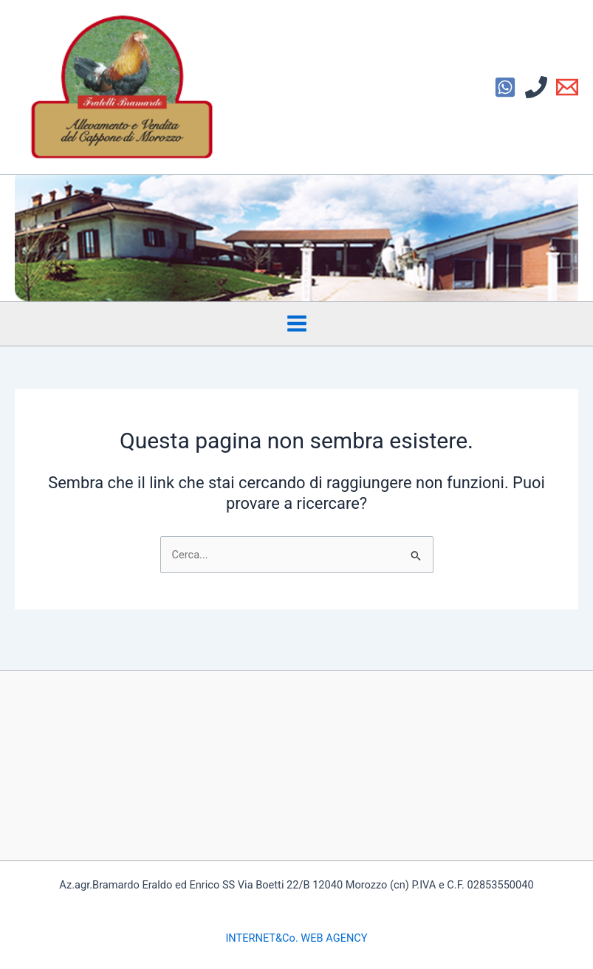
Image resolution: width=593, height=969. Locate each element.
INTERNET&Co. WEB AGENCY (296, 938)
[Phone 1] (536, 87)
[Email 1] (567, 87)
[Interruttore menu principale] (297, 323)
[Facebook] (505, 87)
